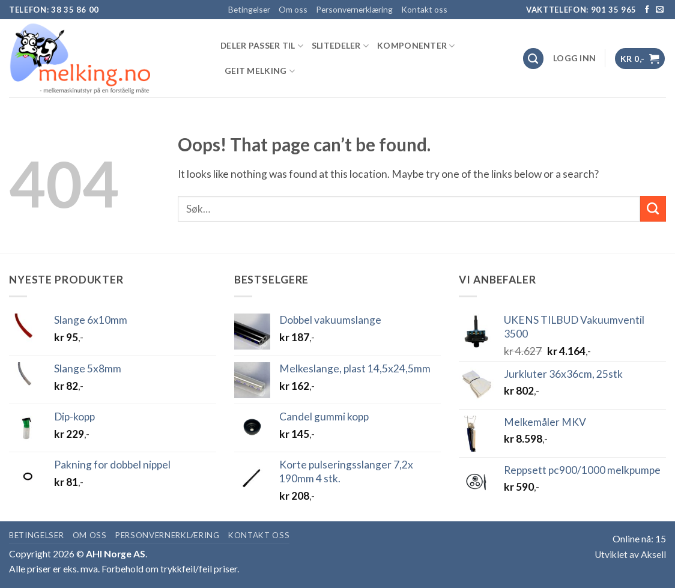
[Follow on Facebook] (647, 9)
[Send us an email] (660, 9)
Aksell (653, 554)
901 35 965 (614, 9)
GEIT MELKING (260, 71)
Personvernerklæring (354, 9)
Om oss (293, 9)
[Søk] (533, 58)
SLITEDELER (340, 46)
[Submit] (653, 209)
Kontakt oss (424, 9)
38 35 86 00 (75, 9)
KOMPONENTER (416, 46)
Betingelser (249, 9)
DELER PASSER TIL (261, 46)
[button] (574, 58)
